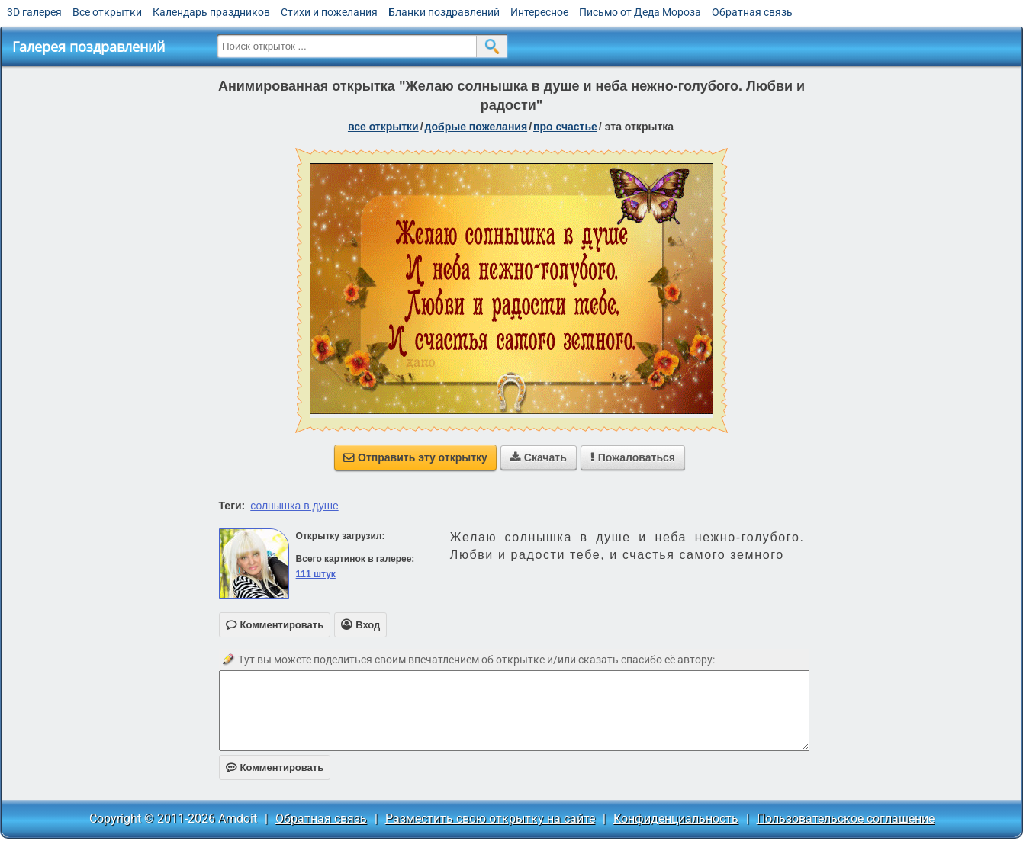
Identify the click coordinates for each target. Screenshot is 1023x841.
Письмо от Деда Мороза (640, 12)
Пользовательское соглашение (846, 818)
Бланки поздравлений (444, 12)
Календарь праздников (211, 12)
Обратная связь (752, 12)
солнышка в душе (294, 505)
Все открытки (107, 12)
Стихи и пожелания (329, 12)
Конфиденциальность (675, 818)
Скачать (538, 457)
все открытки (383, 126)
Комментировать (275, 767)
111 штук (316, 574)
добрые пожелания (476, 126)
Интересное (539, 12)
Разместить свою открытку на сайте (490, 818)
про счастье (565, 126)
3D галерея (34, 12)
